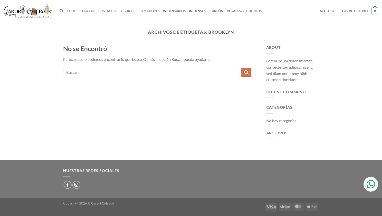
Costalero (107, 11)
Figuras (127, 11)
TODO (71, 11)
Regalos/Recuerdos (244, 11)
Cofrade (87, 11)
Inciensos (197, 11)
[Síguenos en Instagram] (76, 185)
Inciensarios (174, 11)
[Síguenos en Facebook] (68, 185)
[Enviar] (246, 72)
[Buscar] (61, 11)
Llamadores (149, 11)
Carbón (216, 11)
